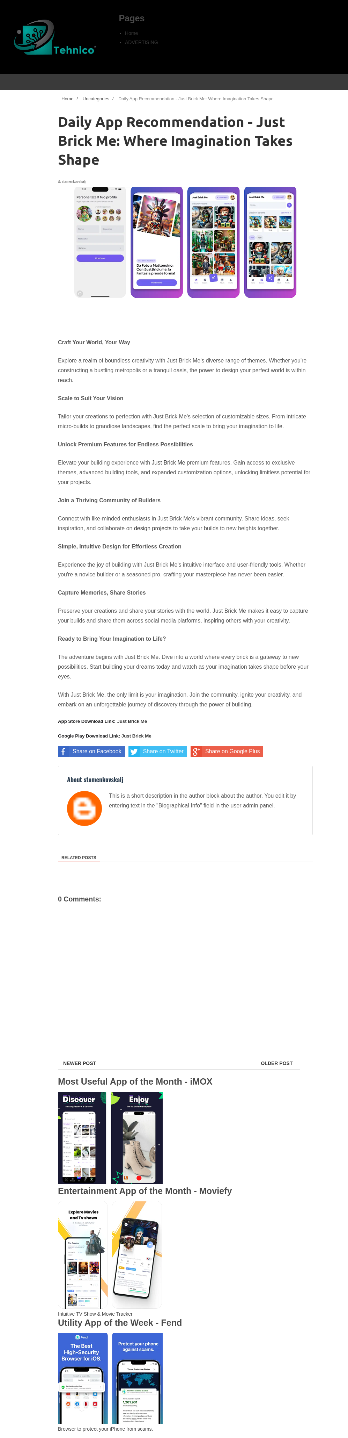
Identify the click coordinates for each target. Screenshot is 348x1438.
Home (131, 33)
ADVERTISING (141, 42)
